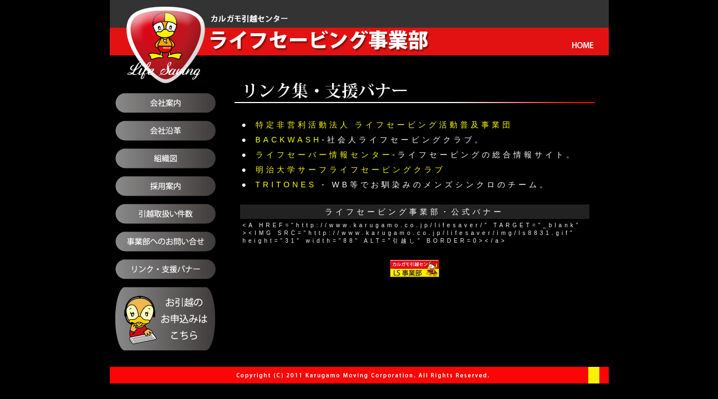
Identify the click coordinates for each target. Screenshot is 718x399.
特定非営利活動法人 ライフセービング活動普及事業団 (384, 124)
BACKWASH (289, 139)
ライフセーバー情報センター (324, 154)
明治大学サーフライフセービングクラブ (350, 169)
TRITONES (286, 184)
